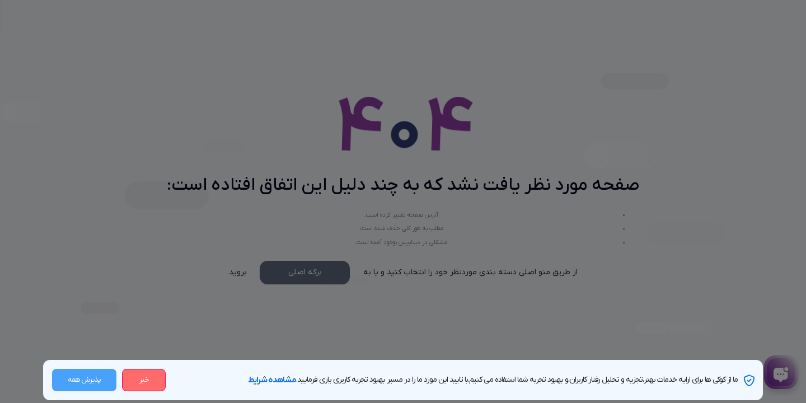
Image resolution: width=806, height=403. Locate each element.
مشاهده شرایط (272, 380)
